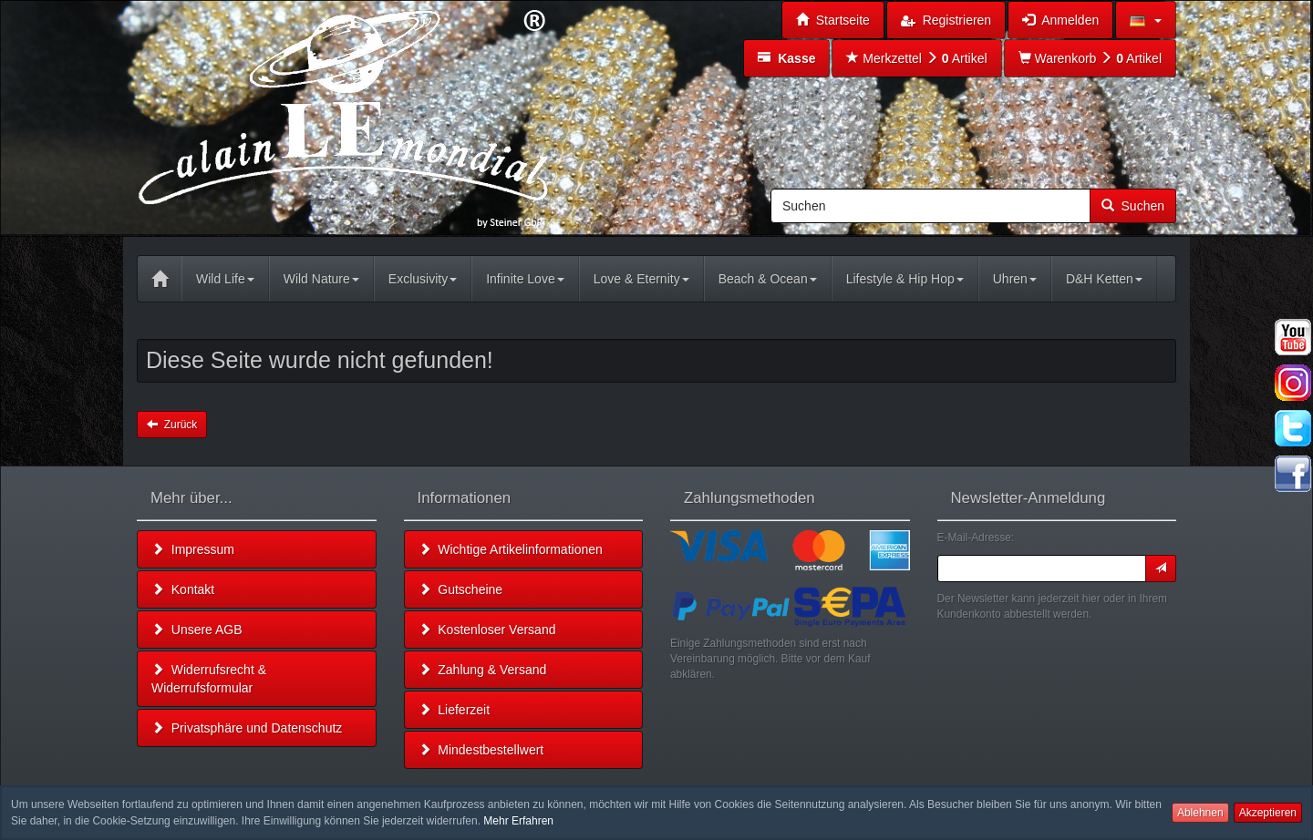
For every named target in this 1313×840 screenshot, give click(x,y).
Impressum (192, 549)
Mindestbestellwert (481, 750)
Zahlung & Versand (483, 669)
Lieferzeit (455, 709)
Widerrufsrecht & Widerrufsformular (208, 678)
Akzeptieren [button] (1268, 812)
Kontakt (182, 589)
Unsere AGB (197, 629)
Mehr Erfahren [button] (518, 820)
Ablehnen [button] (1200, 812)
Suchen (1132, 206)
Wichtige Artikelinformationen (511, 549)
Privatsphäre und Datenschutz (246, 728)
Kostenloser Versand (487, 629)
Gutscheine (461, 589)
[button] (1145, 20)
